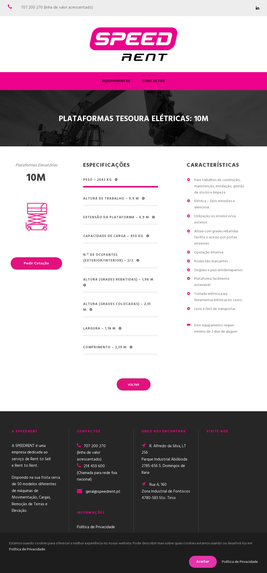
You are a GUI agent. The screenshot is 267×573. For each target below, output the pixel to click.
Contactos (153, 81)
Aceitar (202, 562)
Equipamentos (116, 81)
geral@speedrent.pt (103, 492)
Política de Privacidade (96, 527)
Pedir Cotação (36, 263)
